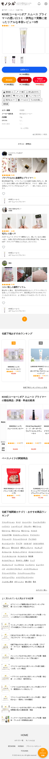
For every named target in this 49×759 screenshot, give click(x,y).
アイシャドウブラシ (9, 573)
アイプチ (19, 543)
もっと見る (24, 128)
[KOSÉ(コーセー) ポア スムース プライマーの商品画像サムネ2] (13, 59)
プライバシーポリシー (33, 746)
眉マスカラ (15, 548)
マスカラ (34, 531)
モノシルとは (30, 740)
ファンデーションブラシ (26, 573)
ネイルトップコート (20, 552)
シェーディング (16, 526)
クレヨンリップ (7, 565)
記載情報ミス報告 (40, 134)
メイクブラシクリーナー (25, 577)
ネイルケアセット (8, 560)
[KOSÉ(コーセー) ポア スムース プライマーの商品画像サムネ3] (22, 59)
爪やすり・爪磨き (22, 560)
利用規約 (21, 746)
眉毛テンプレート (26, 548)
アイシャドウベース (20, 539)
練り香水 (28, 582)
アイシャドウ (6, 539)
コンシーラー (27, 522)
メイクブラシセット (31, 569)
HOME (24, 735)
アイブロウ (32, 539)
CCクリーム (6, 531)
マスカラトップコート (21, 535)
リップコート (30, 565)
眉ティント (6, 548)
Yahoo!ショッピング (40, 80)
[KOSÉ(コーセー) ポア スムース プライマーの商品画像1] (23, 40)
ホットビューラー (8, 543)
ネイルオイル (22, 556)
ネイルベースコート (35, 552)
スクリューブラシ (8, 577)
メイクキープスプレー (14, 569)
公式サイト (24, 70)
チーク (18, 522)
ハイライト (6, 526)
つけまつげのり (38, 543)
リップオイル (19, 565)
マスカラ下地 (6, 535)
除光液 (30, 556)
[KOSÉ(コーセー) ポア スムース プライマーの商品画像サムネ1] (5, 59)
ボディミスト (19, 582)
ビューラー (40, 565)
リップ (32, 560)
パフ (3, 569)
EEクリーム (25, 531)
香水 (34, 582)
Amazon (9, 80)
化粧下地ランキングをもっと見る (35, 387)
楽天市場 (24, 80)
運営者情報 (11, 746)
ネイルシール (6, 552)
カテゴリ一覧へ (41, 590)
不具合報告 (24, 751)
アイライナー (35, 535)
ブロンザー (28, 526)
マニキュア (38, 548)
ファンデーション (8, 522)
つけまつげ (28, 543)
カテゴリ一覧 (18, 740)
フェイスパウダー (39, 522)
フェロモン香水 (7, 582)
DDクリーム (16, 531)
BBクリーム (37, 526)
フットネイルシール (9, 556)
